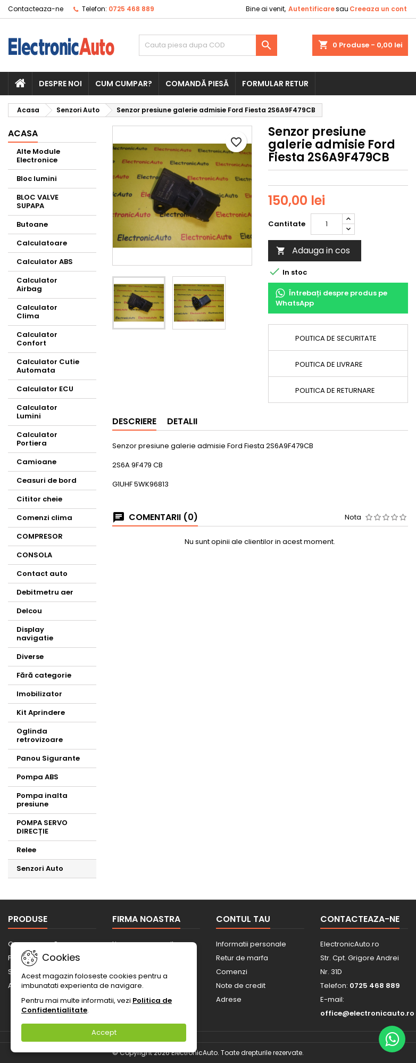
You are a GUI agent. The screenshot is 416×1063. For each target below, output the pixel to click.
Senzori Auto (39, 868)
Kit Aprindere (40, 712)
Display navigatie (34, 633)
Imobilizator (39, 694)
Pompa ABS (37, 777)
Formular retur (275, 83)
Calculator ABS (44, 262)
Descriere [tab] (134, 421)
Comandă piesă (197, 83)
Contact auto (42, 573)
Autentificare (311, 8)
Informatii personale (251, 944)
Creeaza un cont (378, 8)
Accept (104, 1032)
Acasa (23, 133)
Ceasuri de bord (46, 480)
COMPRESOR (39, 536)
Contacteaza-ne (35, 8)
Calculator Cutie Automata (47, 366)
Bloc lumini (36, 179)
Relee (26, 850)
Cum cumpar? (123, 83)
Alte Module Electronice (38, 155)
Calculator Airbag (36, 284)
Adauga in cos (313, 250)
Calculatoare (41, 243)
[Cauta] (208, 45)
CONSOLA (34, 555)
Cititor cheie (39, 499)
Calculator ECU (44, 389)
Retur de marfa (242, 958)
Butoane (32, 224)
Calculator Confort (36, 338)
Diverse (30, 657)
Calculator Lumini (36, 411)
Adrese (229, 999)
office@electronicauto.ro (367, 1013)
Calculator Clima (36, 311)
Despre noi (60, 83)
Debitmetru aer (44, 592)
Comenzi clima (44, 518)
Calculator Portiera (36, 439)
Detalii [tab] (182, 421)
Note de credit (240, 985)
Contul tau (243, 919)
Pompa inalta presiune (42, 799)
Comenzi (231, 972)
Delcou (29, 611)
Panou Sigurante (48, 758)
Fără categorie (43, 675)
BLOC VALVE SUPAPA (37, 201)
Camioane (36, 462)
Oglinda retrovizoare (39, 735)
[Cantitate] (327, 224)
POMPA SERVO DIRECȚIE (42, 827)
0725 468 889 (131, 8)
